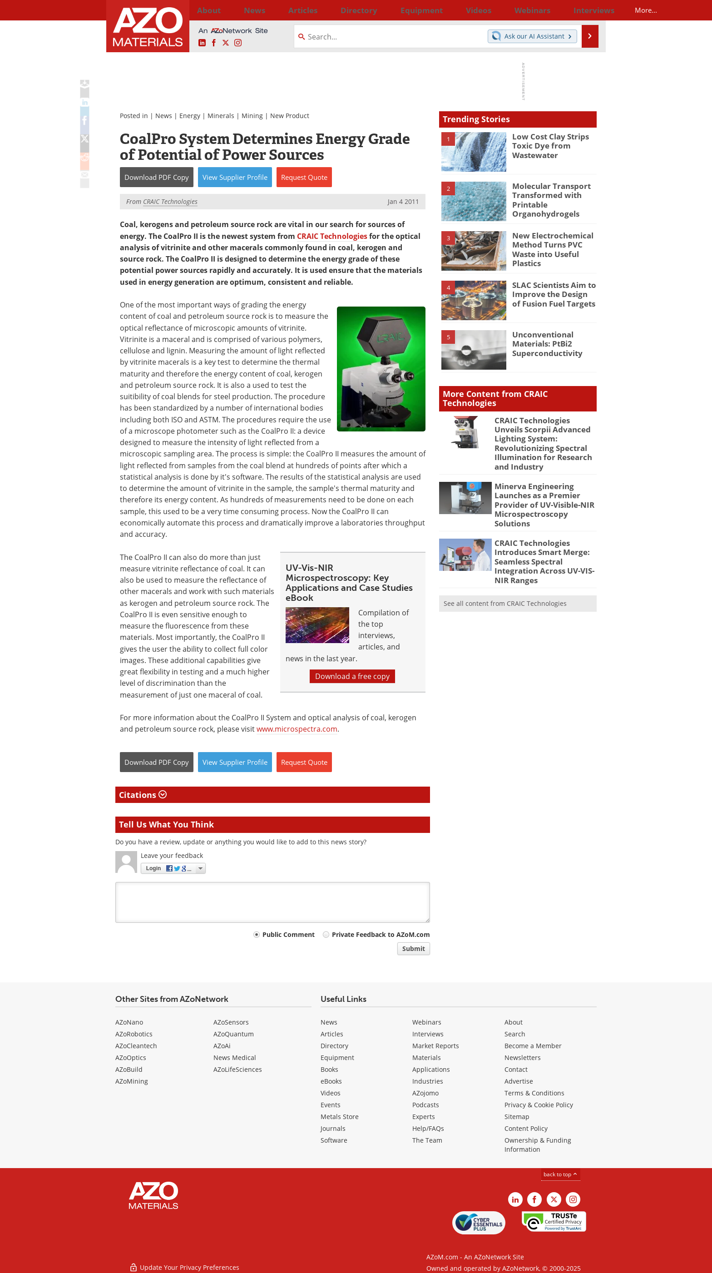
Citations (143, 794)
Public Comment (288, 934)
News (163, 115)
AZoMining (131, 1081)
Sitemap (516, 1116)
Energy (189, 115)
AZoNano (129, 1022)
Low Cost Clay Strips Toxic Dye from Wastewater (546, 144)
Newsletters (522, 1057)
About (513, 1022)
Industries (427, 1081)
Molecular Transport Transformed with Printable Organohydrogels (547, 198)
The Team (427, 1140)
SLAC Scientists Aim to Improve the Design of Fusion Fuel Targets (550, 293)
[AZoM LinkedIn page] (202, 43)
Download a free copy (352, 676)
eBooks (331, 1081)
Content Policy (526, 1128)
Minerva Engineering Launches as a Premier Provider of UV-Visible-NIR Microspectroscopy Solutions (543, 483)
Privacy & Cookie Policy (538, 1104)
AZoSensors (231, 1022)
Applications (431, 1069)
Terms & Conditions (534, 1093)
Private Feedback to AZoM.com (381, 934)
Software (334, 1140)
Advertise (518, 1081)
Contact (516, 1069)
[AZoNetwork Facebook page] (214, 43)
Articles (332, 1034)
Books (329, 1069)
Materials (426, 1057)
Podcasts (425, 1104)
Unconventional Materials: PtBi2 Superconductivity (544, 342)
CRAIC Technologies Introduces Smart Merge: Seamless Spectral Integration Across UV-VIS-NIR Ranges (545, 531)
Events (331, 1104)
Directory (331, 10)
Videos (331, 1093)
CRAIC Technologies (332, 236)
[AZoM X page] (225, 43)
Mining (252, 115)
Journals (333, 1128)
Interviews (428, 1034)
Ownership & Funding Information (537, 1145)
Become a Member (533, 1045)
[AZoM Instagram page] (238, 43)
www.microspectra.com (297, 729)
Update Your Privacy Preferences (184, 1261)
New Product (289, 115)
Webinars (426, 1022)
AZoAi (222, 1045)
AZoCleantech (136, 1045)
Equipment (337, 1057)
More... (585, 10)
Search (514, 1034)
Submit (413, 948)
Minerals (221, 115)
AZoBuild (129, 1069)
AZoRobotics (134, 1034)
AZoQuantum (233, 1034)
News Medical (234, 1057)
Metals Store (340, 1116)
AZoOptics (130, 1057)
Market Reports (435, 1045)
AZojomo (425, 1093)
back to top (561, 1174)
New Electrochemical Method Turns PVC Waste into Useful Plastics (548, 247)
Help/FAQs (428, 1128)
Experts (423, 1116)
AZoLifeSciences (237, 1069)
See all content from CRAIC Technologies (505, 569)
